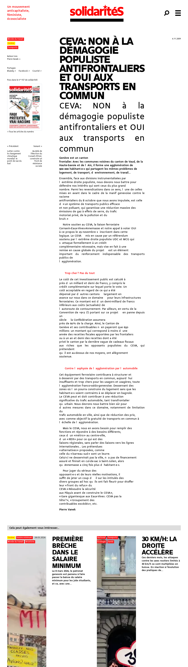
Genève (11, 43)
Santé (110, 542)
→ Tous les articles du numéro (20, 132)
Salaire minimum (24, 538)
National (101, 538)
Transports (12, 48)
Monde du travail (15, 39)
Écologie (101, 542)
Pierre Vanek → (13, 59)
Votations (29, 542)
